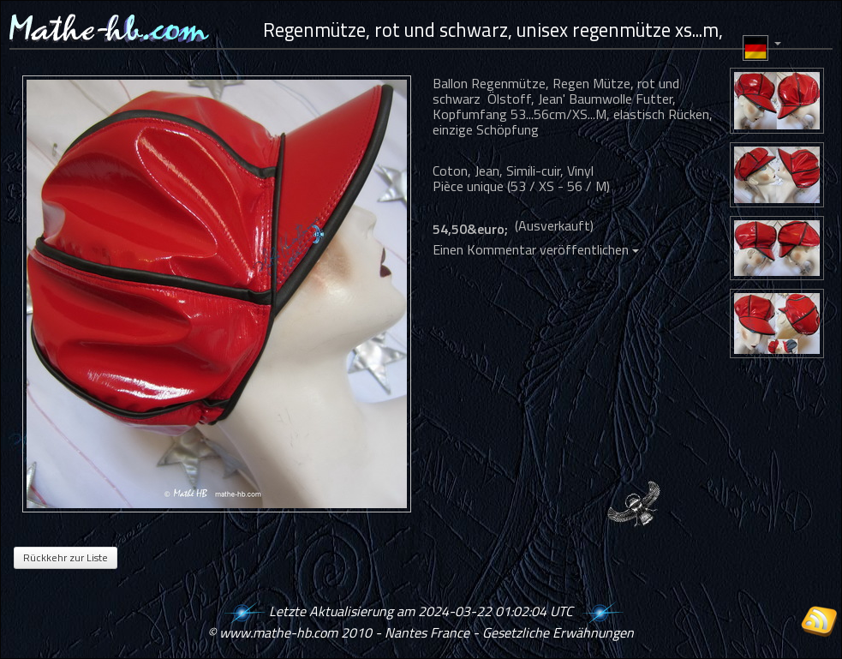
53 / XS (532, 186)
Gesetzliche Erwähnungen (558, 632)
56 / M (586, 186)
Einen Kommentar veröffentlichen (536, 249)
